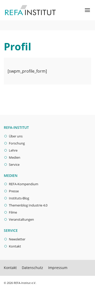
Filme (13, 212)
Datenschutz (32, 267)
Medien (14, 157)
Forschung (17, 143)
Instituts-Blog (19, 198)
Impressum (57, 267)
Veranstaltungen (21, 219)
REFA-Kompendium (23, 184)
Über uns (16, 136)
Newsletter (17, 239)
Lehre (13, 150)
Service (14, 164)
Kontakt (15, 246)
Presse (14, 191)
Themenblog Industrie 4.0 (28, 205)
